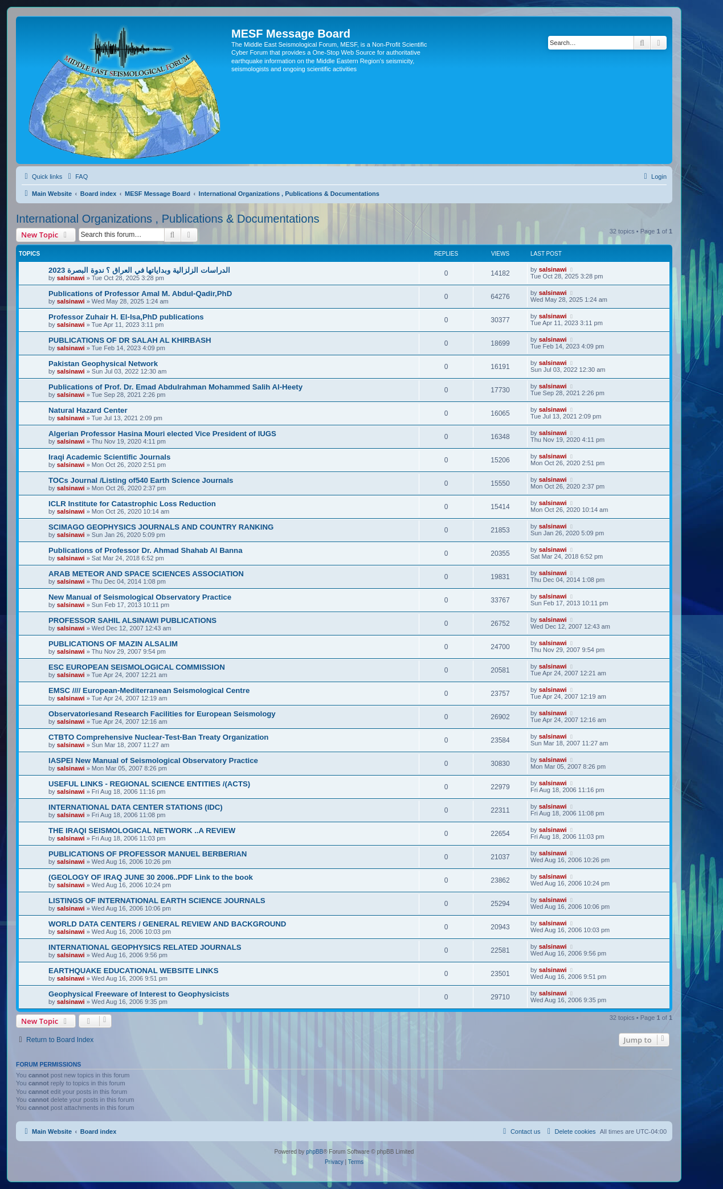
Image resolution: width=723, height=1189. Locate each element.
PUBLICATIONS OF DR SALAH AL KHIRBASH (129, 340)
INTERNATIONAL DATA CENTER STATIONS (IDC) (135, 807)
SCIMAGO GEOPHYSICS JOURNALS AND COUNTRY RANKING (160, 527)
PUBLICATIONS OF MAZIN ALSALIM (113, 643)
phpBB (314, 1152)
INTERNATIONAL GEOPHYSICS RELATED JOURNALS (145, 947)
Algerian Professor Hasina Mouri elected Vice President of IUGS (162, 433)
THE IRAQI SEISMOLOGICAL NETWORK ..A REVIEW (141, 830)
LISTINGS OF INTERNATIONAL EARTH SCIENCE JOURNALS (156, 900)
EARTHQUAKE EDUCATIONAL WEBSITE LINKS (133, 970)
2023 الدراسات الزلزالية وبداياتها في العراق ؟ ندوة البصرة (139, 270)
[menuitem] (76, 176)
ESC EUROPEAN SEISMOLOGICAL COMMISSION (136, 667)
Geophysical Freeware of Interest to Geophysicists (138, 994)
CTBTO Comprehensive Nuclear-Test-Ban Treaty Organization (158, 737)
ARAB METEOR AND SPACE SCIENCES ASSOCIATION (146, 573)
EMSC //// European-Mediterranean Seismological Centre (149, 690)
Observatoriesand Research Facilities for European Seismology (162, 714)
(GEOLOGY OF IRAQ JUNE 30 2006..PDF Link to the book (150, 877)
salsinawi (71, 277)
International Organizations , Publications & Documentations (168, 218)
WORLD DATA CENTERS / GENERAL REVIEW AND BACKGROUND (167, 924)
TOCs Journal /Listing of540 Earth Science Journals (140, 480)
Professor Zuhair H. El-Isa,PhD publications (126, 317)
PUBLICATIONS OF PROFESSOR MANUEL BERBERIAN (147, 854)
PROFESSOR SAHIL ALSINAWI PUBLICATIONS (132, 620)
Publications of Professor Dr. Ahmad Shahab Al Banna (145, 550)
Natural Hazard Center (88, 410)
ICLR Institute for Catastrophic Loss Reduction (132, 503)
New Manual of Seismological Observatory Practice (139, 597)
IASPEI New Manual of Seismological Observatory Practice (153, 760)
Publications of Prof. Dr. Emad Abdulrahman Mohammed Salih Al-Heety (175, 387)
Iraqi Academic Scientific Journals (109, 457)
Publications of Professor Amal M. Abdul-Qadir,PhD (140, 293)
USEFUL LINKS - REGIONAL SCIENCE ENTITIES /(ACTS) (149, 784)
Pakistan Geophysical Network (103, 363)
